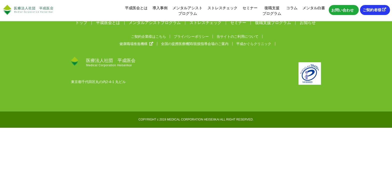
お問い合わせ (342, 10)
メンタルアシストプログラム (187, 11)
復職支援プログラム (271, 11)
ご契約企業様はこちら (148, 36)
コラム (292, 8)
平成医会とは (136, 8)
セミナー (250, 8)
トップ (81, 23)
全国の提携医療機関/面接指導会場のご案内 (194, 44)
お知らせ (308, 23)
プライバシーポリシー (191, 36)
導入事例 (160, 8)
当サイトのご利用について (237, 36)
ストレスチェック (223, 8)
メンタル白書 (313, 8)
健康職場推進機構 (136, 44)
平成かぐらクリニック (253, 44)
